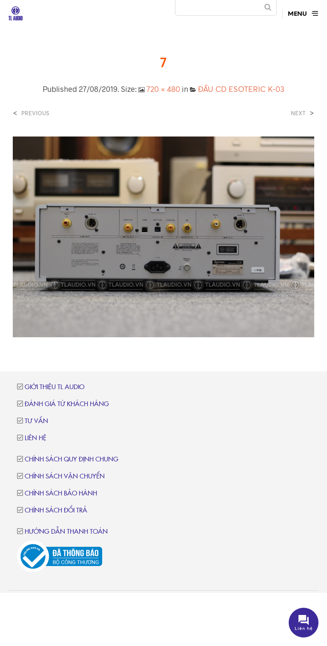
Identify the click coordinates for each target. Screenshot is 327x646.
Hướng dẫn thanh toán (66, 531)
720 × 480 (163, 89)
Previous (35, 113)
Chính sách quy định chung (71, 459)
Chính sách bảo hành (61, 493)
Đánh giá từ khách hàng (67, 404)
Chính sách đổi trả (56, 510)
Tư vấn (36, 421)
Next (298, 113)
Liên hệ (35, 438)
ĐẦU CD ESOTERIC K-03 (241, 89)
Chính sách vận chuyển (65, 476)
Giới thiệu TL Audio (54, 387)
